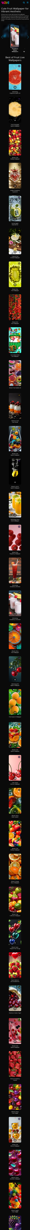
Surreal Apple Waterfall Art (15, 224)
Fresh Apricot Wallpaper (15, 717)
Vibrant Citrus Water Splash (15, 816)
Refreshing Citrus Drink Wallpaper (15, 520)
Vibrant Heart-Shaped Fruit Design (15, 947)
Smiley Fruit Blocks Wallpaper (15, 1145)
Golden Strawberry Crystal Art (15, 191)
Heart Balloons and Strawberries (15, 980)
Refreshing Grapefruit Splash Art (15, 92)
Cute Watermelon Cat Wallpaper (15, 355)
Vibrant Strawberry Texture (15, 1079)
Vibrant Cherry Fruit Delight (15, 1112)
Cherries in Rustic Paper (15, 1013)
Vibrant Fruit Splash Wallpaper (15, 454)
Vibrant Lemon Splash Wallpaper (15, 487)
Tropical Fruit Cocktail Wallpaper (15, 256)
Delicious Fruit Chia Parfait (15, 421)
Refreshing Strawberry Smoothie (15, 618)
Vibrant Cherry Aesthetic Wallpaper (15, 1178)
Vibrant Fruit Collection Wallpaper (15, 914)
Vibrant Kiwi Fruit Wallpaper (15, 289)
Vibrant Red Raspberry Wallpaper (15, 553)
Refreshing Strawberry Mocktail (15, 585)
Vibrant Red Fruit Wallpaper (15, 322)
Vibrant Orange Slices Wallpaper (15, 882)
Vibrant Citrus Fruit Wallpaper (15, 651)
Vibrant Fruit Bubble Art (15, 388)
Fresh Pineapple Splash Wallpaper (15, 125)
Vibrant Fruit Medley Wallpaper (15, 158)
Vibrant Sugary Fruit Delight (15, 1211)
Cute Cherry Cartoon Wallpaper (15, 783)
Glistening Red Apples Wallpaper (15, 684)
